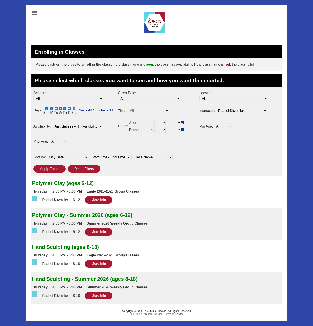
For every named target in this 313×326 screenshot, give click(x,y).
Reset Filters (84, 169)
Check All (84, 110)
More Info (98, 200)
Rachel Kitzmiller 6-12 (58, 200)
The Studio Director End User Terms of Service (156, 314)
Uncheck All (104, 110)
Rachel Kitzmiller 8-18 (58, 264)
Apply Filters (49, 169)
